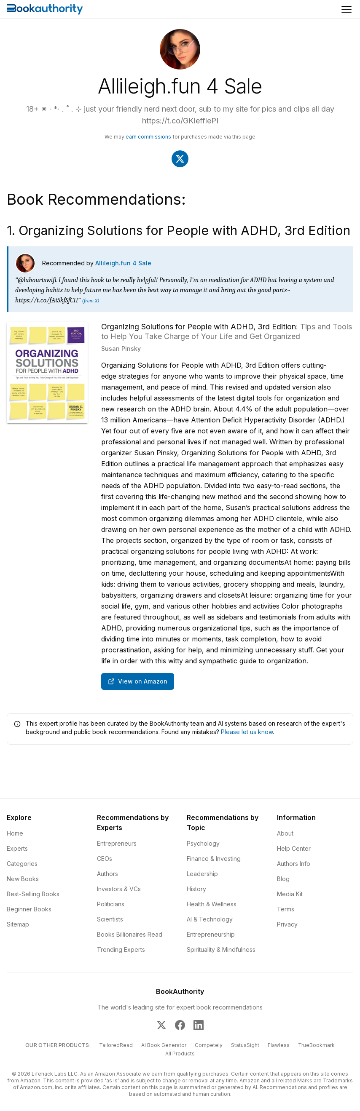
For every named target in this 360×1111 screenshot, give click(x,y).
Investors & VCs (119, 888)
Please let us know (247, 731)
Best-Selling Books (33, 893)
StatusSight (245, 1045)
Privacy (287, 924)
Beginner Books (29, 909)
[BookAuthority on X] (161, 1025)
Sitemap (18, 924)
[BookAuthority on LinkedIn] (198, 1025)
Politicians (110, 904)
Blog (283, 878)
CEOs (104, 858)
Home (15, 833)
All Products (180, 1053)
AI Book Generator (163, 1045)
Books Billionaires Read (129, 934)
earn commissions (148, 137)
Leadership (202, 873)
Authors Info (293, 863)
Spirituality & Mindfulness (221, 949)
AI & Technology (210, 919)
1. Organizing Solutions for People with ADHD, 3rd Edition (178, 230)
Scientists (110, 919)
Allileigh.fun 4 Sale (123, 263)
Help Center (294, 848)
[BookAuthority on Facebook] (180, 1025)
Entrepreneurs (117, 843)
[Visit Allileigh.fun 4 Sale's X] (180, 158)
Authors (107, 873)
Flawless (279, 1045)
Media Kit (290, 893)
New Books (23, 878)
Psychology (203, 843)
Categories (22, 863)
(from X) (90, 301)
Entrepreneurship (211, 934)
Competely (209, 1045)
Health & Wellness (211, 904)
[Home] (45, 9)
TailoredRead (116, 1045)
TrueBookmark (316, 1045)
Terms (285, 909)
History (196, 888)
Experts (17, 848)
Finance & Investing (214, 858)
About (285, 833)
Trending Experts (121, 949)
